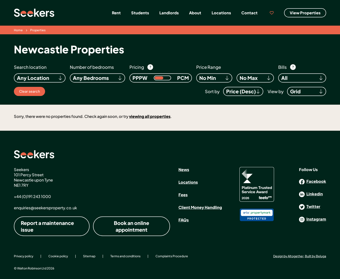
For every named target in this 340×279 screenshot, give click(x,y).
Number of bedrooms (92, 67)
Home (18, 30)
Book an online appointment (131, 226)
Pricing (136, 67)
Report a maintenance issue (47, 226)
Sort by (212, 91)
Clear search (29, 91)
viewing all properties (149, 116)
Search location (30, 67)
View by (276, 91)
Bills (282, 67)
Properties (38, 30)
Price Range (208, 67)
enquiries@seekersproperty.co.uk (45, 207)
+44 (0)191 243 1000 (32, 196)
